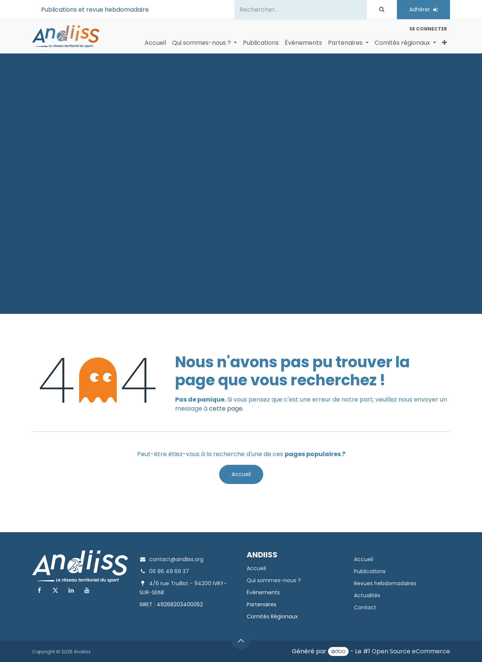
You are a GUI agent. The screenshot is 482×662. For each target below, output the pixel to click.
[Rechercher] (382, 9)
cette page (226, 408)
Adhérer (423, 9)
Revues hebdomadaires (385, 583)
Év (249, 592)
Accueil (241, 474)
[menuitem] (155, 42)
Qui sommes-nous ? (274, 580)
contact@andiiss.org (176, 559)
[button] (241, 641)
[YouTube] (87, 590)
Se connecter (428, 29)
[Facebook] (39, 590)
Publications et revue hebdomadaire (95, 9)
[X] (55, 590)
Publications (370, 571)
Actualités (367, 595)
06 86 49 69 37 (169, 571)
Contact (365, 607)
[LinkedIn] (71, 590)
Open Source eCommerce (411, 651)
